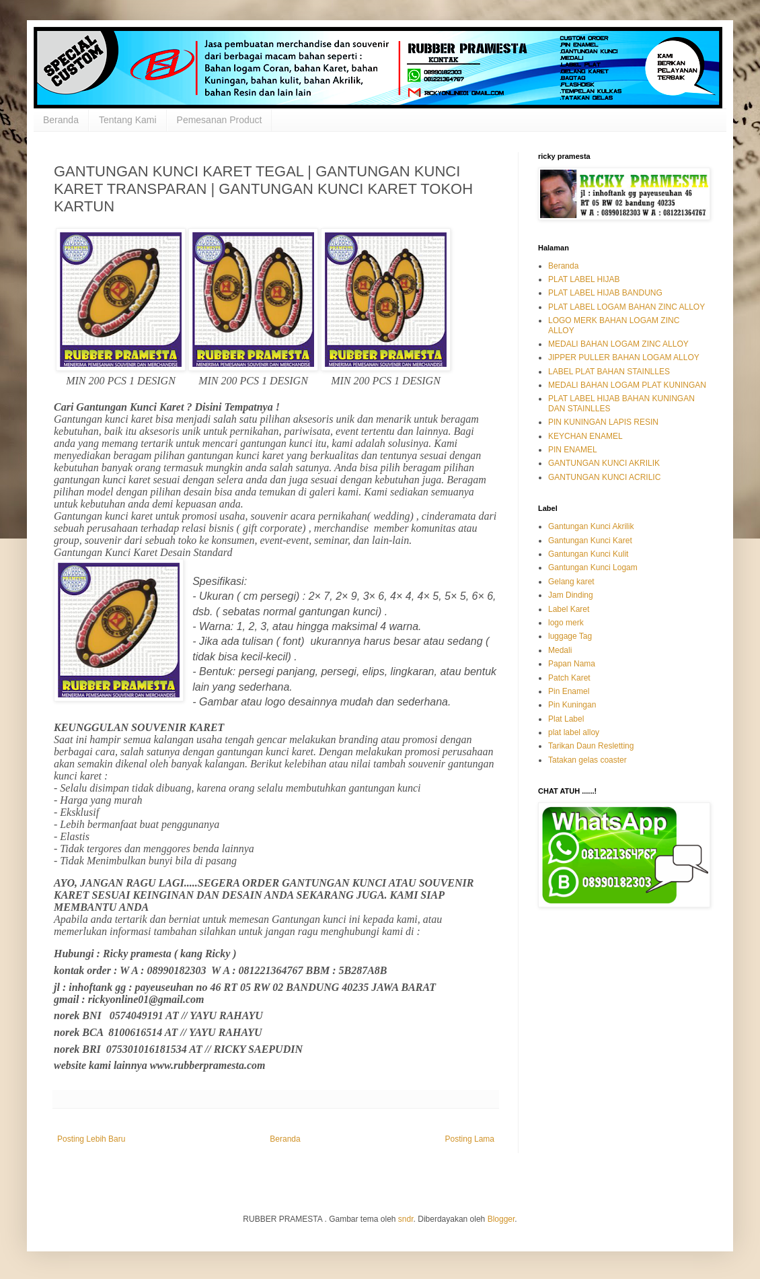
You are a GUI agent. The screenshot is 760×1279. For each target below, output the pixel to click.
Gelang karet (571, 581)
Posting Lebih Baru (91, 1139)
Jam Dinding (570, 595)
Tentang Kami (128, 119)
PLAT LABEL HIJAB (584, 279)
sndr (406, 1219)
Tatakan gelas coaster (587, 760)
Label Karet (568, 609)
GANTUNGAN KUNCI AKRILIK (604, 463)
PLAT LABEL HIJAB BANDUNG (605, 293)
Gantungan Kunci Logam (593, 567)
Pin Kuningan (572, 705)
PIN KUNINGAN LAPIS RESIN (603, 422)
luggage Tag (570, 636)
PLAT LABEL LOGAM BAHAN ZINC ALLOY (626, 307)
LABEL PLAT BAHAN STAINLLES (609, 371)
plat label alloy (573, 732)
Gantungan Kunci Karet (590, 540)
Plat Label (566, 719)
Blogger (501, 1219)
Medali (560, 650)
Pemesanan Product (219, 119)
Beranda (61, 119)
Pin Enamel (568, 691)
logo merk (566, 622)
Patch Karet (569, 678)
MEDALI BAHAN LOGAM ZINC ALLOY (618, 344)
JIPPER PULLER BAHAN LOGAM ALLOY (623, 357)
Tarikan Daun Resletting (591, 746)
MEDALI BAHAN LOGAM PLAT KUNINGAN (627, 385)
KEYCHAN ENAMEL (585, 436)
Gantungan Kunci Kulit (588, 554)
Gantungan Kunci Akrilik (591, 526)
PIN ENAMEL (572, 449)
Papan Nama (571, 663)
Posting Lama (469, 1139)
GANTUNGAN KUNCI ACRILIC (604, 477)
